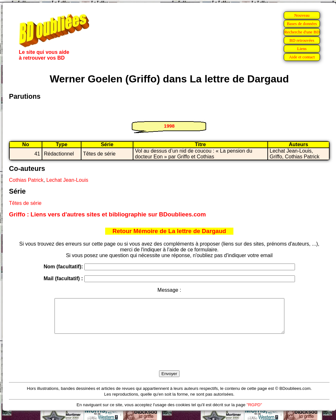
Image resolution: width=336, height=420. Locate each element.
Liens (302, 48)
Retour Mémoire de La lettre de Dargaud (169, 231)
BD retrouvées (302, 40)
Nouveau (301, 15)
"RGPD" (254, 411)
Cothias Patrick (26, 180)
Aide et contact (302, 57)
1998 (169, 126)
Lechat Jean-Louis (67, 180)
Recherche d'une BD (302, 31)
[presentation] (169, 359)
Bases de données (302, 23)
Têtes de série (25, 203)
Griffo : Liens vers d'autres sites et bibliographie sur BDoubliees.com (107, 214)
